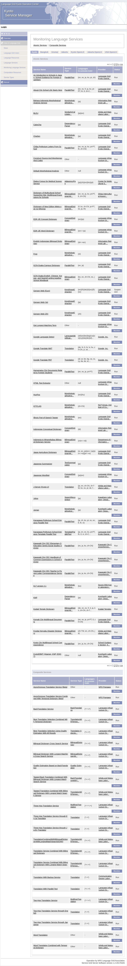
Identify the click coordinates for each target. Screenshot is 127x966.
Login (4, 27)
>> (121, 64)
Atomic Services (40, 45)
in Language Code (85, 71)
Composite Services (57, 45)
